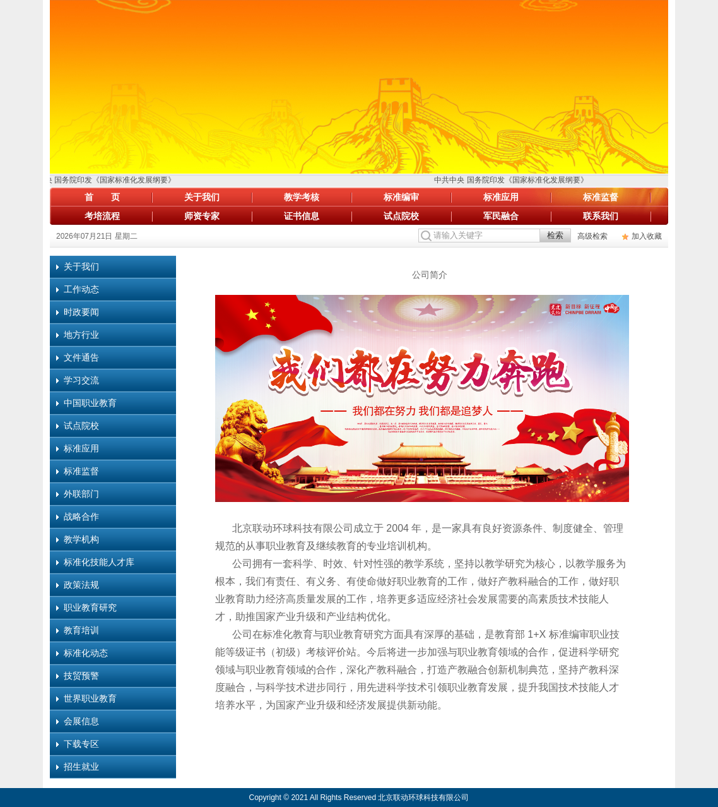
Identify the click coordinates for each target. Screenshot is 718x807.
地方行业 (81, 335)
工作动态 (81, 289)
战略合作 (81, 516)
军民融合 (501, 216)
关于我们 (202, 197)
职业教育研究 (90, 607)
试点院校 (401, 216)
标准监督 (600, 197)
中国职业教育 (90, 403)
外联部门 (81, 494)
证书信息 (301, 216)
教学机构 (81, 539)
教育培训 (81, 630)
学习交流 (81, 380)
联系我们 (600, 216)
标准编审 (401, 197)
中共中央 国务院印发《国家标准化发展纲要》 (100, 180)
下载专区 (81, 744)
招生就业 (81, 767)
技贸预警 (81, 676)
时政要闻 (81, 312)
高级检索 (592, 236)
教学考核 (301, 197)
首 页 (102, 197)
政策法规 (81, 585)
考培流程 (102, 216)
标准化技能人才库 (99, 562)
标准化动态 (86, 653)
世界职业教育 (90, 698)
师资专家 (202, 216)
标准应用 (501, 197)
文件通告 (81, 357)
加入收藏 (647, 236)
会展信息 (81, 721)
